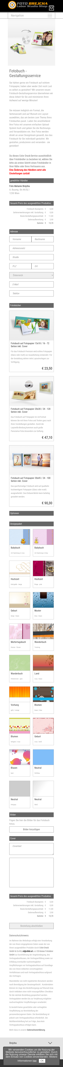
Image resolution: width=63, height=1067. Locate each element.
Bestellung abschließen (31, 926)
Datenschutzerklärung (36, 1030)
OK (42, 1060)
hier (35, 1060)
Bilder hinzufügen (31, 829)
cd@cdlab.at (27, 951)
